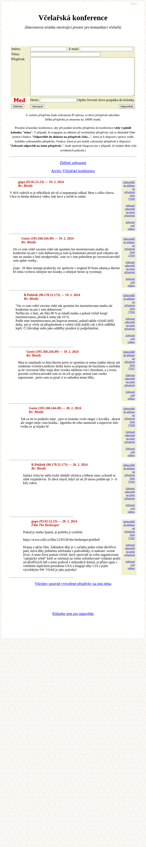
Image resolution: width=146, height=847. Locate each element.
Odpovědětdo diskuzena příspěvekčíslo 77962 (129, 537)
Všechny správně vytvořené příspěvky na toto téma (73, 591)
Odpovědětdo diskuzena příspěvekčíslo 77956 (129, 311)
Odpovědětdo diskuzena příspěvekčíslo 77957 (129, 368)
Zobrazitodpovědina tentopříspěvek (129, 218)
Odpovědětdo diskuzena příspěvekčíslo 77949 (129, 198)
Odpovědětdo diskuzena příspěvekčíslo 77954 (129, 255)
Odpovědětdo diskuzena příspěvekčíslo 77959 (129, 481)
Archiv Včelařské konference (73, 178)
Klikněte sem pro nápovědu (72, 621)
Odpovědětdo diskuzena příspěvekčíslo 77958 (129, 424)
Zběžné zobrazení (73, 170)
